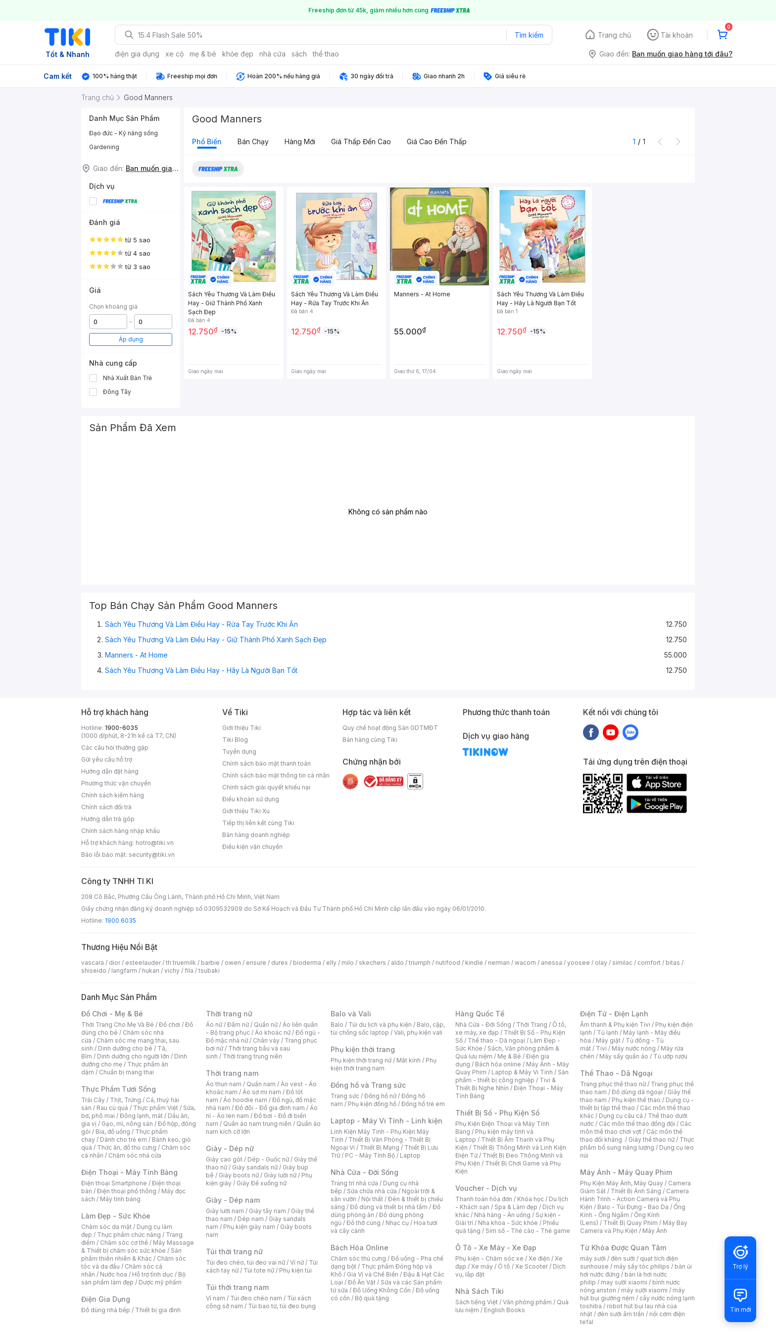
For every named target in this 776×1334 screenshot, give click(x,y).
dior (114, 962)
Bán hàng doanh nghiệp (256, 834)
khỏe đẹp (237, 54)
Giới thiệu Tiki (241, 727)
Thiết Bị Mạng (379, 1147)
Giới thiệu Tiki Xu (246, 811)
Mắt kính (408, 1060)
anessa (551, 962)
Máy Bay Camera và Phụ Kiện (633, 1226)
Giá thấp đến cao (361, 141)
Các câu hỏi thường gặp (114, 747)
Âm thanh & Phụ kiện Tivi (615, 1024)
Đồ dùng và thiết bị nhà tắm (389, 1207)
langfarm (124, 970)
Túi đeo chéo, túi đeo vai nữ (245, 1262)
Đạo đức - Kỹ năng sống (123, 133)
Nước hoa (113, 1274)
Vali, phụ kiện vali (418, 1032)
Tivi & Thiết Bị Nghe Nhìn (505, 1084)
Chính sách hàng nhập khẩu (120, 830)
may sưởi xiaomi (624, 1282)
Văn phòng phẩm (527, 1302)
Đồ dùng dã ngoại (637, 1092)
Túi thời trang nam (237, 1287)
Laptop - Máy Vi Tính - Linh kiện (386, 1120)
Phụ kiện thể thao (636, 1100)
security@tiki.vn (152, 854)
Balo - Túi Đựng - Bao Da (633, 1207)
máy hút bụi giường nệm (632, 1294)
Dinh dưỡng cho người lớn (133, 1056)
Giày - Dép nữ (230, 1148)
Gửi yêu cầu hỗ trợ (106, 759)
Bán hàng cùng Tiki (369, 739)
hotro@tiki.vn (155, 842)
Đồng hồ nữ (380, 1096)
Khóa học (530, 1199)
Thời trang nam (232, 1073)
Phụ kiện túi (295, 1270)
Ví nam (215, 1298)
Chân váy (266, 1040)
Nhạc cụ (397, 1222)
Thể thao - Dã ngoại (496, 1040)
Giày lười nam (225, 1211)
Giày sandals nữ (255, 1167)
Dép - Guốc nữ (268, 1159)
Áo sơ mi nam (261, 1092)
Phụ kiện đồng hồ (372, 1104)
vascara (92, 962)
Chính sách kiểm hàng (112, 795)
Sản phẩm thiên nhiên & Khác (131, 1254)
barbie (210, 962)
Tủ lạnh (607, 1032)
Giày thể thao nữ (652, 1139)
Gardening (104, 147)
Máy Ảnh (654, 1230)
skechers (372, 962)
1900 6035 (120, 920)
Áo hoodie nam (245, 1100)
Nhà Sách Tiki (479, 1291)
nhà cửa (272, 54)
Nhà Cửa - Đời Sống (364, 1172)
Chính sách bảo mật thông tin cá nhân (276, 775)
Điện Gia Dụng (105, 1299)
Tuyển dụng (239, 751)
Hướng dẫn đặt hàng (110, 771)
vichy (172, 970)
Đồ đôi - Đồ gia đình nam (270, 1108)
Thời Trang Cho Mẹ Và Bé (117, 1024)
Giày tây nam (267, 1211)
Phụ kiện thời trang (363, 1049)
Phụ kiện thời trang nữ (361, 1060)
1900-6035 (121, 727)
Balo (337, 1024)
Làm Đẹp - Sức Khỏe (115, 1216)
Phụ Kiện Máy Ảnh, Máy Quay (621, 1183)
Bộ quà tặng (372, 1298)
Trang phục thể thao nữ (613, 1084)
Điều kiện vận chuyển (252, 846)
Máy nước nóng (634, 1048)
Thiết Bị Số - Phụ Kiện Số (497, 1113)
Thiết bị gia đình (158, 1310)
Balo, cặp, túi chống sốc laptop (388, 1028)
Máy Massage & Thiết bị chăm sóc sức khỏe (137, 1246)
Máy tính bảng (120, 1199)
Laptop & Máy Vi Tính (522, 1072)
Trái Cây (93, 1100)
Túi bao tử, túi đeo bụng (282, 1306)
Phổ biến (207, 141)
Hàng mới (300, 141)
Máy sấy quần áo (623, 1056)
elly (331, 962)
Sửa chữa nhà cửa (372, 1191)
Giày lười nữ (280, 1175)
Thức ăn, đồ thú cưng (126, 1147)
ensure (256, 962)
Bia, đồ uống (113, 1131)
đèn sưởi (623, 1258)
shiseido (93, 970)
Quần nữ (266, 1024)
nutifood (448, 962)
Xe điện (539, 1258)
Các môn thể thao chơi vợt (635, 1127)
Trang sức (345, 1096)
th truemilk (181, 962)
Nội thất (372, 1199)
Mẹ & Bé (509, 1056)
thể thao (326, 54)
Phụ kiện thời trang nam (383, 1064)
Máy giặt (608, 1040)
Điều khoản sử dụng (250, 799)
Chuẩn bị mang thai (126, 1072)
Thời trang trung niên (252, 1056)
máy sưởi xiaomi (644, 1290)
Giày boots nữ (239, 1175)
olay (601, 962)
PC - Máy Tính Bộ (370, 1155)
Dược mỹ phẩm (160, 1282)
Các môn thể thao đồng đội (637, 1123)
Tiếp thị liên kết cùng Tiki (258, 823)
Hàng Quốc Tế (479, 1013)
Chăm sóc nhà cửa (134, 1155)
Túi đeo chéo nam (256, 1298)
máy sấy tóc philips (642, 1266)
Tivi (601, 1048)
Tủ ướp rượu (670, 1056)
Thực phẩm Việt (155, 1108)
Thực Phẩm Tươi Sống (118, 1089)
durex (279, 962)
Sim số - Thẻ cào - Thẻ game (527, 1230)
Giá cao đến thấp (437, 141)
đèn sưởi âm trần (620, 1314)
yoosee (578, 962)
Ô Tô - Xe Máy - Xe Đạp (495, 1247)
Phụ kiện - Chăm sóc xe (489, 1258)
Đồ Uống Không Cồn (382, 1290)
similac (622, 962)
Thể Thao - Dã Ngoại (616, 1073)
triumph (420, 962)
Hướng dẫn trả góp (108, 819)
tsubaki (209, 970)
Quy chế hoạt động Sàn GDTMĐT (390, 727)
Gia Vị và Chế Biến (372, 1274)
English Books (504, 1310)
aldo (397, 962)
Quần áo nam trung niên (257, 1123)
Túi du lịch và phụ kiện (380, 1024)
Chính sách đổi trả (106, 807)
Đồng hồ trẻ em (423, 1104)
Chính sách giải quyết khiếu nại (266, 787)
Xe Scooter (531, 1266)
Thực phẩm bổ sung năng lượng (637, 1143)
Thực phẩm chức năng (129, 1234)
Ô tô (504, 1266)
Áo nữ (214, 1024)
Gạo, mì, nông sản (127, 1123)
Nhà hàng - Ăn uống (502, 1215)
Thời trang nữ (229, 1013)
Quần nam (261, 1084)
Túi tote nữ (258, 1270)
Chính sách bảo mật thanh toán (266, 763)
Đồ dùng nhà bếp (105, 1310)
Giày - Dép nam (233, 1200)
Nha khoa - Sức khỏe (508, 1222)
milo (347, 962)
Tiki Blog (235, 739)
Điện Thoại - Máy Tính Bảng (129, 1172)
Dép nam (251, 1219)
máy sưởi (593, 1258)
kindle (474, 962)
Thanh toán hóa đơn (483, 1199)
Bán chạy (253, 141)
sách (299, 54)
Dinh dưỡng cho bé (125, 1048)
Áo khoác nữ (273, 1032)
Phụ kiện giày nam (249, 1226)
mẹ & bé (203, 54)
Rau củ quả (112, 1108)
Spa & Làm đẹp (515, 1207)
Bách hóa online (498, 1064)
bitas (673, 962)
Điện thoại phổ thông (126, 1191)
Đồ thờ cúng (363, 1222)
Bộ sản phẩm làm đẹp (133, 1278)
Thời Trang (531, 1024)
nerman (499, 962)
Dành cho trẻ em (123, 1139)
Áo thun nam (224, 1084)
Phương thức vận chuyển (116, 783)
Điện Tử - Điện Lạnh (614, 1013)
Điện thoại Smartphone (114, 1183)
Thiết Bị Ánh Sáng (636, 1191)
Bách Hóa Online (359, 1247)
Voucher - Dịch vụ (486, 1188)
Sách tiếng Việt (476, 1302)
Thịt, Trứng (125, 1100)
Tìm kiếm (529, 35)
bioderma (307, 962)
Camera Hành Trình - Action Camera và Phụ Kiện (634, 1199)
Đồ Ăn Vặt (362, 1282)
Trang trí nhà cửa (354, 1183)
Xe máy (482, 1266)
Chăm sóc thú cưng (358, 1258)
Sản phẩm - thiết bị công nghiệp (512, 1076)
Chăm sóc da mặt (106, 1226)
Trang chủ (614, 35)
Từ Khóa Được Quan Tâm (623, 1247)
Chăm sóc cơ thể (124, 1242)
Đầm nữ (238, 1024)
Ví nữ (297, 1262)
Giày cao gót (224, 1159)
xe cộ (174, 54)
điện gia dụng (137, 54)
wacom (525, 962)
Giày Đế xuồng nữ (262, 1183)
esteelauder (143, 962)
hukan (150, 970)
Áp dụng (131, 339)
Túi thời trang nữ (234, 1251)
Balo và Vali (351, 1013)
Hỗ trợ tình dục (152, 1274)
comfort (649, 962)
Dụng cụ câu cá (621, 1115)
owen (233, 962)
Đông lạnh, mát (141, 1115)
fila (189, 970)
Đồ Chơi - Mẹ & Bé (112, 1013)
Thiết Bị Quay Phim (630, 1222)
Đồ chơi (169, 1024)
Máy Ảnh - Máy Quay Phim (626, 1172)
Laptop (410, 1155)
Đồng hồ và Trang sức (368, 1085)
